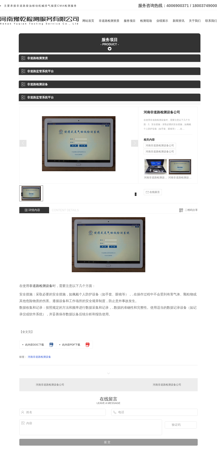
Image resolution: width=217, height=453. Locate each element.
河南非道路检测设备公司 (160, 145)
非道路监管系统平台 (38, 71)
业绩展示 (162, 20)
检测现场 (146, 20)
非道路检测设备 (35, 84)
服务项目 (130, 20)
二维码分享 (191, 209)
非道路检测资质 (109, 20)
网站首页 (88, 20)
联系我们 (211, 20)
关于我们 (195, 20)
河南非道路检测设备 (39, 356)
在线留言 (153, 192)
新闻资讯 (178, 20)
